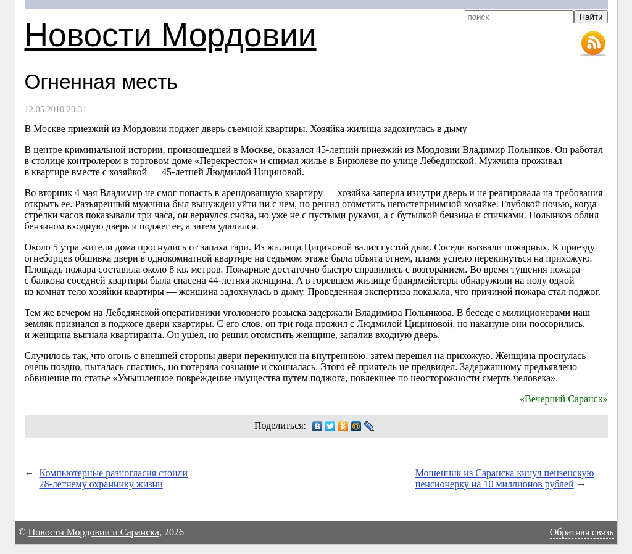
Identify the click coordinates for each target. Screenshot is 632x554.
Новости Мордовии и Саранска (93, 532)
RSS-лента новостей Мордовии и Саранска (593, 44)
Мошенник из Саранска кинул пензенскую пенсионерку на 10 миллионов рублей (504, 478)
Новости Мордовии (171, 35)
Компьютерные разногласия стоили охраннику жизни (114, 478)
